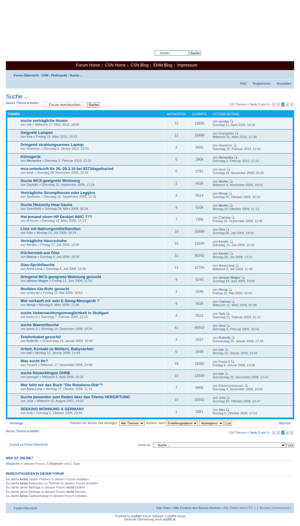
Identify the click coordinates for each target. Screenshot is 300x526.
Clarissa (225, 217)
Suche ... (76, 75)
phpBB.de (169, 519)
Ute (29, 124)
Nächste (285, 423)
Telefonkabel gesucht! (41, 337)
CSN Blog (139, 65)
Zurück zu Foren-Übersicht (28, 444)
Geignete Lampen (37, 132)
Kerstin (32, 244)
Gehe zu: (144, 445)
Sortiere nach (172, 423)
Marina (32, 256)
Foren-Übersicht (26, 75)
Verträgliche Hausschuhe (44, 241)
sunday (224, 121)
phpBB (135, 516)
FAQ (243, 83)
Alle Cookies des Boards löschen (197, 508)
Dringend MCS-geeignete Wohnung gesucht (61, 277)
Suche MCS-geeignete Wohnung (50, 180)
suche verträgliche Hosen (44, 120)
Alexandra (34, 160)
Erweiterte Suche (188, 57)
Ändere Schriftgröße (287, 74)
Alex (222, 409)
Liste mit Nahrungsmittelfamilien (50, 229)
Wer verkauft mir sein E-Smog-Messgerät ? (60, 301)
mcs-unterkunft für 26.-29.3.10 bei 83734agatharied (67, 168)
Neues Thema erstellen (23, 104)
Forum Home (88, 65)
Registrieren (261, 83)
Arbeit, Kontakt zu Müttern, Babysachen (57, 349)
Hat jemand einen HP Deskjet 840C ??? (56, 217)
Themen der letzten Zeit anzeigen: (106, 423)
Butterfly (32, 341)
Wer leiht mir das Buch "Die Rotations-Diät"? (62, 385)
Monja (223, 193)
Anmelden (284, 83)
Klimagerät (30, 156)
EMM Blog (162, 65)
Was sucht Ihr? (34, 361)
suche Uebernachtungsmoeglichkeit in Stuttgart (64, 313)
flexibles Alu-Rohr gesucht (45, 289)
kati (29, 353)
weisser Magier (37, 280)
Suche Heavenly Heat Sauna (46, 204)
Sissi (222, 325)
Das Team (163, 508)
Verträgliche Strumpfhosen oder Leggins (58, 192)
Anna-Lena (34, 268)
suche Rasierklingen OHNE (45, 373)
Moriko (224, 181)
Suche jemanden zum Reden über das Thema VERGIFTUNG (75, 397)
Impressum (187, 65)
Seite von (259, 104)
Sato (222, 313)
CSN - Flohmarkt (54, 75)
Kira (30, 136)
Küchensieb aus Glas (40, 253)
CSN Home (115, 65)
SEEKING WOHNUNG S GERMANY (52, 409)
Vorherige (16, 423)
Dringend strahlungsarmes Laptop (52, 144)
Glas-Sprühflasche (38, 265)
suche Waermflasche (40, 325)
